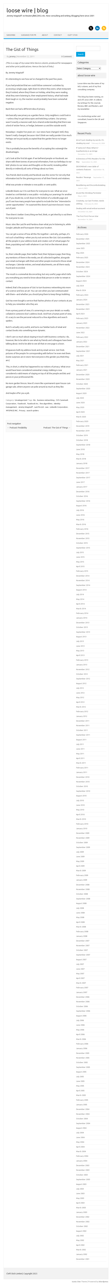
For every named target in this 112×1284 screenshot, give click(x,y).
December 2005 (82, 1053)
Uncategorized (21, 400)
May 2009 (80, 861)
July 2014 (80, 594)
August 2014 (81, 590)
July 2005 (80, 1077)
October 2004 (82, 1119)
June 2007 (80, 969)
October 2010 (82, 786)
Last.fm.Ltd (39, 407)
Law (46, 407)
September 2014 (83, 585)
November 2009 (82, 838)
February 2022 (82, 337)
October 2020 (82, 384)
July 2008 (80, 908)
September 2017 (83, 477)
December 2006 (82, 997)
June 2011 (80, 749)
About (45, 35)
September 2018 (83, 445)
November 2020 (82, 379)
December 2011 (82, 721)
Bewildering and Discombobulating (90, 185)
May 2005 (80, 1086)
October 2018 (82, 440)
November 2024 (82, 267)
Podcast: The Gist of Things (57, 428)
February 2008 (82, 931)
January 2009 (81, 880)
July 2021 (80, 356)
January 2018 (81, 463)
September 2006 (83, 1011)
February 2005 (82, 1100)
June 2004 (80, 1137)
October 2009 (82, 842)
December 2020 (82, 374)
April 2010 (80, 814)
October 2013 (82, 627)
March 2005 (81, 1095)
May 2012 (80, 697)
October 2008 (82, 894)
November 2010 (82, 782)
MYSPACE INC (12, 410)
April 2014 (80, 604)
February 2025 (82, 257)
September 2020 (83, 388)
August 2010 (81, 796)
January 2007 (81, 992)
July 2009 (80, 852)
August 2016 (81, 506)
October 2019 (82, 435)
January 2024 (81, 300)
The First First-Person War (87, 216)
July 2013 (80, 641)
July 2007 (80, 964)
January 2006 (81, 1048)
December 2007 (82, 941)
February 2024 (82, 295)
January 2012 (81, 716)
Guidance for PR (28, 35)
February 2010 (82, 824)
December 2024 (82, 262)
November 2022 (82, 328)
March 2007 (81, 983)
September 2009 (83, 847)
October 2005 (82, 1062)
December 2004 (82, 1109)
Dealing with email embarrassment (90, 208)
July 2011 (80, 744)
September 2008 (83, 899)
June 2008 (80, 913)
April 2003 (80, 1203)
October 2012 (82, 674)
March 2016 (81, 524)
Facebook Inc (32, 404)
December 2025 (82, 239)
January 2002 (81, 1254)
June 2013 (80, 646)
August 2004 (81, 1128)
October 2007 (82, 950)
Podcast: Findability (17, 428)
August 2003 (81, 1184)
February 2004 (82, 1156)
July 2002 (80, 1236)
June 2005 (80, 1081)
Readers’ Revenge (83, 177)
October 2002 (82, 1226)
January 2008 (81, 936)
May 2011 (80, 754)
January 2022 (81, 342)
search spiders (33, 410)
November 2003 (82, 1170)
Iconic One (76, 1282)
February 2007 (82, 988)
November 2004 (82, 1114)
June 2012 (80, 693)
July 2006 (80, 1020)
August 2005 (81, 1072)
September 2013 (83, 632)
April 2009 (80, 866)
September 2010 (83, 791)
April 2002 (80, 1245)
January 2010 (81, 828)
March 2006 (81, 1039)
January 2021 (81, 370)
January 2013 (81, 665)
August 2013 (81, 637)
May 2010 (80, 810)
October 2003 (82, 1175)
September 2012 (83, 679)
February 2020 (82, 421)
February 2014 (82, 613)
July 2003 (80, 1189)
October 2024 (82, 271)
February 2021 (82, 365)
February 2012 (82, 711)
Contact (58, 35)
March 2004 (81, 1151)
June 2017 (80, 482)
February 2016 (82, 529)
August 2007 (81, 959)
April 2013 (80, 655)
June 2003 (80, 1193)
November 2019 (82, 431)
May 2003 (80, 1198)
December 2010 (82, 777)
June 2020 (80, 403)
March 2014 (81, 609)
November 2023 (82, 309)
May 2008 (80, 917)
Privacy (22, 410)
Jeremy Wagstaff (25, 407)
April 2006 (80, 1034)
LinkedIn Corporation (59, 407)
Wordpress (103, 1282)
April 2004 (80, 1147)
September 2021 (83, 351)
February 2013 (82, 660)
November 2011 (82, 725)
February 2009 (82, 875)
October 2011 (82, 730)
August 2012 (81, 683)
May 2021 (80, 360)
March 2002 (81, 1250)
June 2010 (80, 805)
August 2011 (81, 740)
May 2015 (80, 562)
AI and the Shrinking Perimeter (88, 193)
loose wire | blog (27, 10)
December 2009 (82, 833)
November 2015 (82, 538)
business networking (45, 400)
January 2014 (81, 618)
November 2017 (82, 473)
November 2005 (82, 1058)
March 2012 (81, 707)
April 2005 (80, 1091)
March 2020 (81, 417)
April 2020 (80, 412)
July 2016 (80, 510)
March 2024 (81, 290)
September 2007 (83, 955)
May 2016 (80, 520)
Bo (34, 400)
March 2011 (81, 763)
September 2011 (83, 735)
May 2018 (80, 454)
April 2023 (80, 314)
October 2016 (82, 496)
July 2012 (80, 688)
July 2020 (80, 398)
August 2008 (81, 903)
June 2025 (80, 248)
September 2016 (83, 501)
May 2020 (80, 407)
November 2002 (82, 1222)
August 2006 (81, 1016)
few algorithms (46, 404)
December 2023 (82, 304)
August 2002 (81, 1231)
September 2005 (83, 1067)
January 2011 (81, 772)
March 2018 (81, 459)
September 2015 (83, 548)
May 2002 (80, 1240)
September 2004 (83, 1123)
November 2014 (82, 580)
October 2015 (82, 543)
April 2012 (80, 702)
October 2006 (82, 1006)
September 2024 (83, 276)
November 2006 (82, 1002)
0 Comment (66, 56)
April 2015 (80, 566)
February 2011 (82, 768)
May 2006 (80, 1030)
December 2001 (82, 1259)
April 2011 (80, 758)
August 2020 (81, 393)
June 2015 (80, 557)
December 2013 (82, 623)
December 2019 (82, 426)
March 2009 (81, 870)
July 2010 (80, 800)
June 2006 (80, 1025)
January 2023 (81, 323)
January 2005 (81, 1105)
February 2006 (82, 1044)
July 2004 (80, 1133)
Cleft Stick (72, 35)
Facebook (22, 404)
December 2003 (82, 1165)
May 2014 (80, 599)
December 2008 (82, 885)
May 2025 (80, 253)
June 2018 (80, 449)
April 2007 (80, 978)
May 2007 (80, 973)
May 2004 (80, 1142)
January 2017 (81, 487)
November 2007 (82, 945)
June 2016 (80, 515)
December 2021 (82, 346)
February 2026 (82, 234)
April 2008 (80, 922)
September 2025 (83, 243)
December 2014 (82, 576)
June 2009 (80, 856)
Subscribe (11, 35)
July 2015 (80, 552)
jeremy (13, 56)
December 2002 (82, 1217)
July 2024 (80, 286)
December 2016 (82, 492)
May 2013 (80, 651)
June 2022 (80, 332)
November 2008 (82, 889)
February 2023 (82, 318)
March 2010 (81, 819)
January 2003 (81, 1212)
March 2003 (81, 1208)
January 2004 (81, 1161)
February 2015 (82, 571)
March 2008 (81, 927)
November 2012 (82, 669)
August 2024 (81, 281)
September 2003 (83, 1179)
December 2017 (82, 468)
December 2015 (82, 534)
